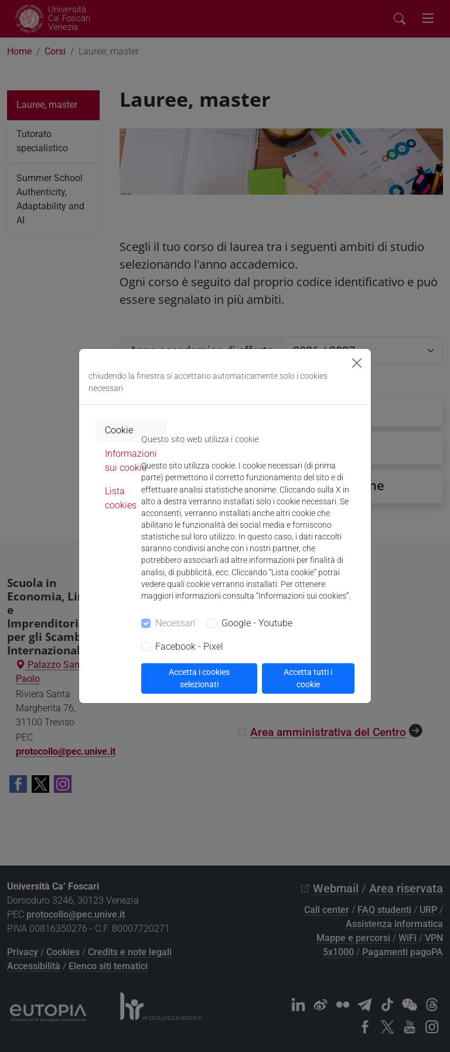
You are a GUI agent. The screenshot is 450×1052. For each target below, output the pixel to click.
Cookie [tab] (119, 430)
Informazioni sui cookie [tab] (131, 460)
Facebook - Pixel (189, 646)
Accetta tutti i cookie (308, 678)
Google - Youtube (256, 623)
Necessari (175, 623)
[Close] (356, 363)
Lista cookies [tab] (121, 498)
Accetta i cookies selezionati (199, 678)
